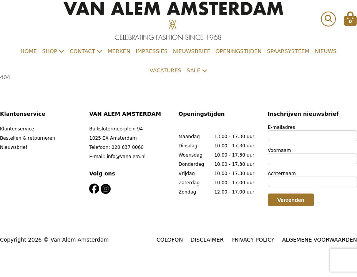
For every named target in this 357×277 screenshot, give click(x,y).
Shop (53, 51)
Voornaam (279, 150)
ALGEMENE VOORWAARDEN (319, 240)
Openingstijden (239, 51)
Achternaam (282, 173)
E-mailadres (281, 127)
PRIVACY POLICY (252, 240)
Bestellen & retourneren (27, 138)
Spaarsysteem (288, 51)
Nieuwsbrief (191, 51)
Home (28, 51)
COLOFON (169, 240)
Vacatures (165, 70)
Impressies (152, 51)
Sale (197, 70)
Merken (119, 51)
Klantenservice (17, 129)
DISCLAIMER (207, 240)
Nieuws (325, 51)
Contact (86, 51)
